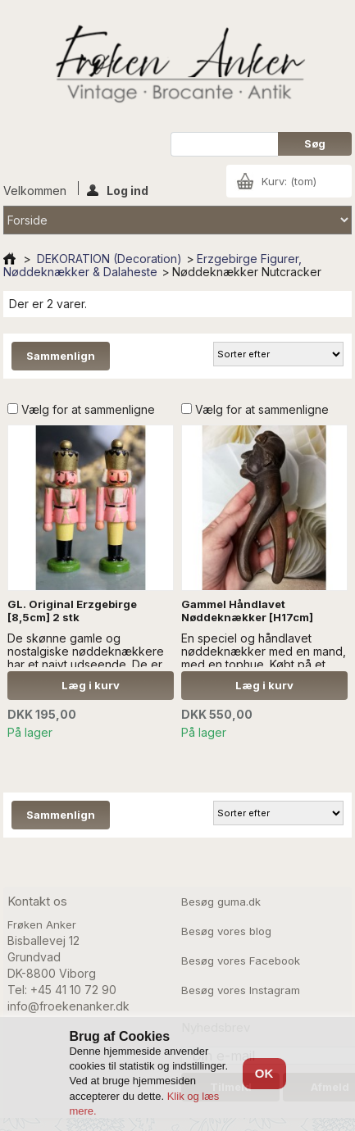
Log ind (117, 189)
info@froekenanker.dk (68, 1006)
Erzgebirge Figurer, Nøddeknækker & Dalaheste (152, 265)
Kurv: (289, 181)
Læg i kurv (90, 685)
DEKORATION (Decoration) (109, 259)
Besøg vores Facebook (240, 960)
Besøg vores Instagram (240, 990)
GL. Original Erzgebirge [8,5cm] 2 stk (72, 610)
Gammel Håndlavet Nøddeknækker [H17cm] (247, 610)
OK (264, 1073)
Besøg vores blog (226, 931)
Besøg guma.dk (221, 901)
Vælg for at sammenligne (88, 409)
